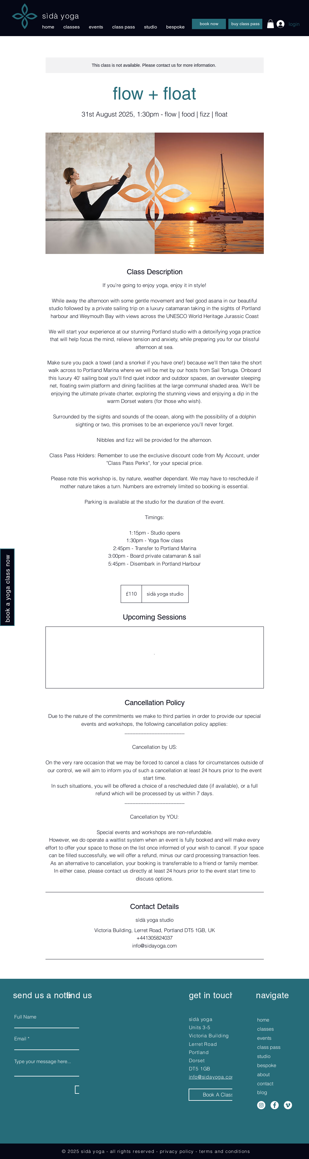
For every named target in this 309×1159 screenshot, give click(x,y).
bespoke (266, 1065)
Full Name (25, 1016)
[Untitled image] (154, 193)
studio (263, 1056)
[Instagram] (261, 1105)
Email (20, 1038)
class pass (267, 1047)
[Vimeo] (288, 1105)
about (263, 1074)
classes (265, 1029)
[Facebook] (274, 1105)
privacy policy (177, 1151)
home (263, 1020)
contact (265, 1083)
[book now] (209, 24)
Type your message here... (42, 1061)
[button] (270, 23)
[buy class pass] (245, 24)
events (264, 1038)
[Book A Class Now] (224, 1095)
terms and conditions (224, 1151)
